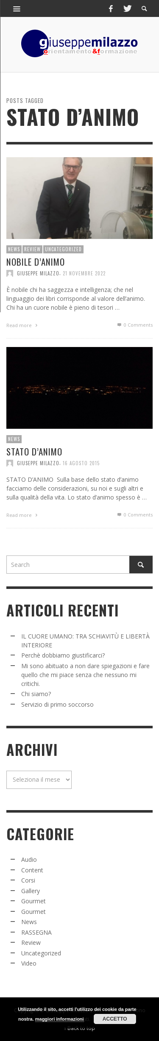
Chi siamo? (36, 694)
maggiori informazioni (59, 1019)
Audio (29, 859)
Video (28, 963)
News (14, 249)
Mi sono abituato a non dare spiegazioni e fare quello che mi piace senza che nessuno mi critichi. (85, 675)
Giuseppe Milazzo (38, 273)
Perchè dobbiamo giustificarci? (63, 655)
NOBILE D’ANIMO (35, 261)
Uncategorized (63, 249)
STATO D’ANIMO (34, 452)
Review (32, 249)
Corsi (28, 880)
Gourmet (33, 901)
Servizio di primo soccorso (57, 704)
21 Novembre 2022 (84, 273)
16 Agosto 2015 (81, 464)
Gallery (30, 891)
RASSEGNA (36, 932)
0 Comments (134, 325)
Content (32, 870)
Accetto (115, 1019)
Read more (22, 325)
